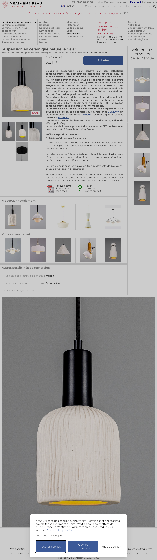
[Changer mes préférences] (109, 546)
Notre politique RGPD (60, 530)
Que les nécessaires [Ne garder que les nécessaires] (83, 546)
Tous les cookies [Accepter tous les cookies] (50, 546)
